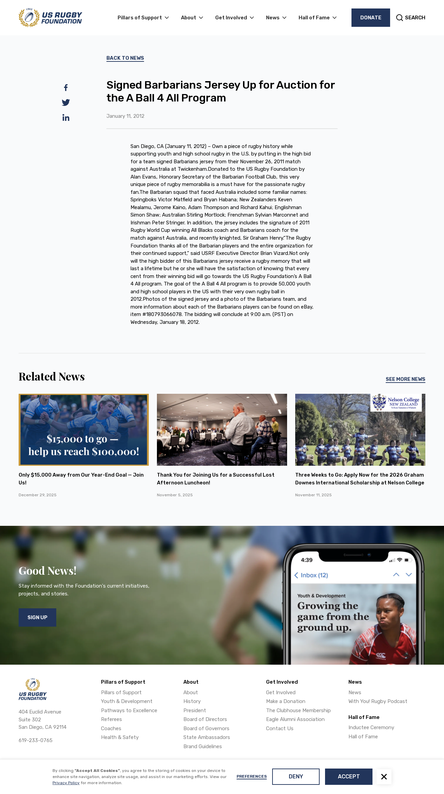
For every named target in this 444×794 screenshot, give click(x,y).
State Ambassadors (206, 737)
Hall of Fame (363, 737)
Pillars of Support (121, 692)
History (192, 701)
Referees (111, 719)
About (190, 692)
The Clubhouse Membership (298, 710)
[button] (384, 776)
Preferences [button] (252, 776)
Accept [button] (349, 776)
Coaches (111, 728)
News (354, 692)
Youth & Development (127, 701)
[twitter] (66, 102)
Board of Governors (206, 728)
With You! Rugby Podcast (377, 701)
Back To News (125, 58)
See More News (405, 379)
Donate (370, 18)
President (194, 710)
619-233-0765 (36, 740)
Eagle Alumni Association (295, 719)
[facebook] (66, 87)
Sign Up (37, 617)
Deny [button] (296, 776)
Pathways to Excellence (129, 710)
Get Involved (281, 692)
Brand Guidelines (202, 746)
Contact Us (280, 728)
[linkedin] (66, 117)
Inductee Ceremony (371, 727)
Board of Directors (205, 719)
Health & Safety (120, 737)
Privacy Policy (66, 782)
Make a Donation (285, 701)
